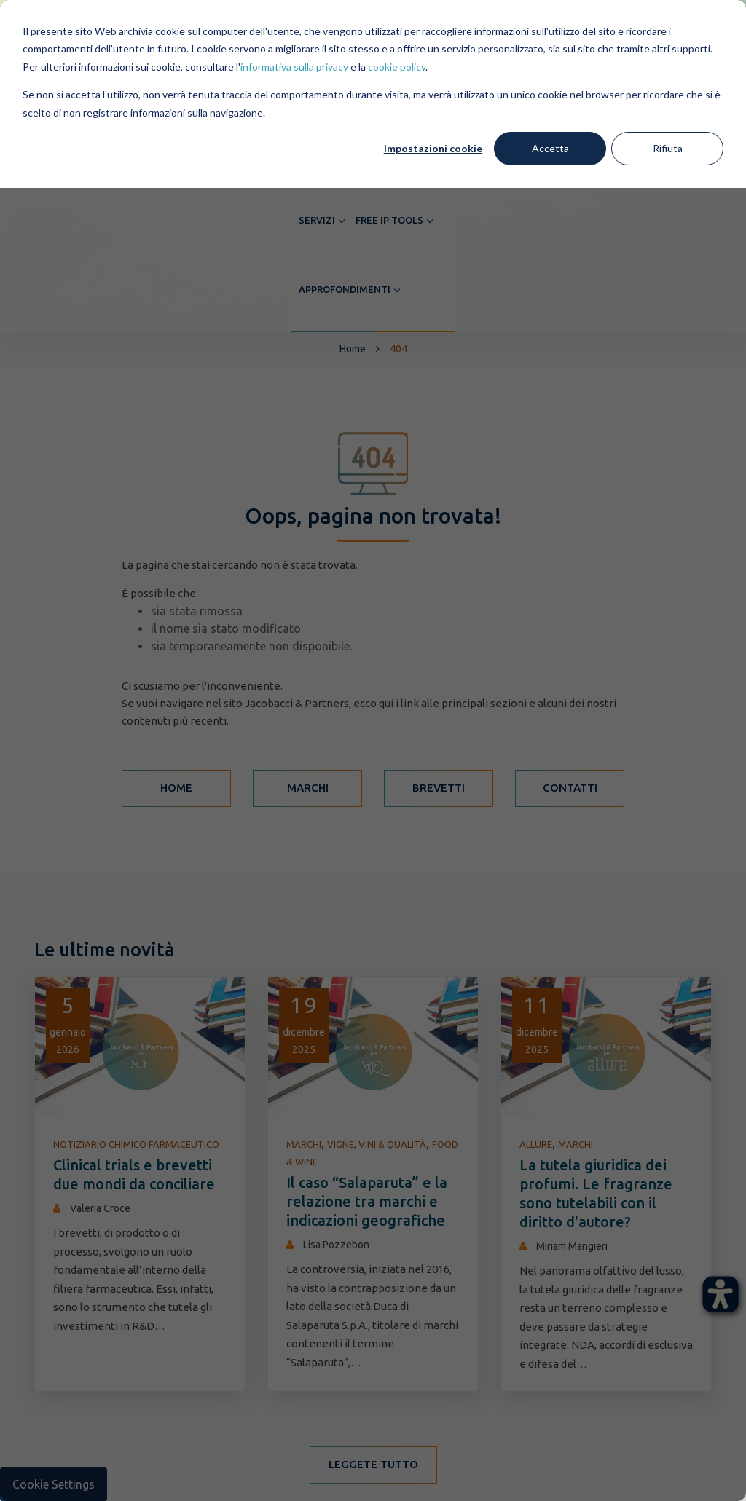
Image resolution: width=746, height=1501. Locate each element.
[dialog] (373, 750)
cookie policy (396, 66)
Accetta (550, 148)
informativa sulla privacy (294, 66)
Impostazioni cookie (433, 148)
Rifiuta (668, 148)
